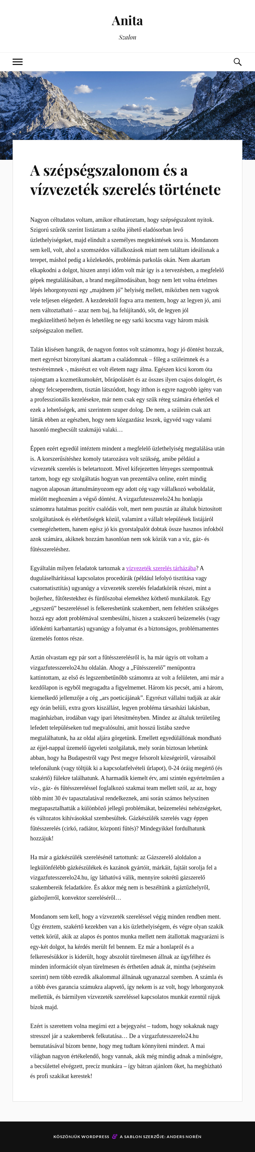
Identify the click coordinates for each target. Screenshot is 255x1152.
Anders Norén (184, 1136)
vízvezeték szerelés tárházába (161, 568)
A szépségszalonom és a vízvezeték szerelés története (125, 179)
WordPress (95, 1136)
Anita (127, 20)
